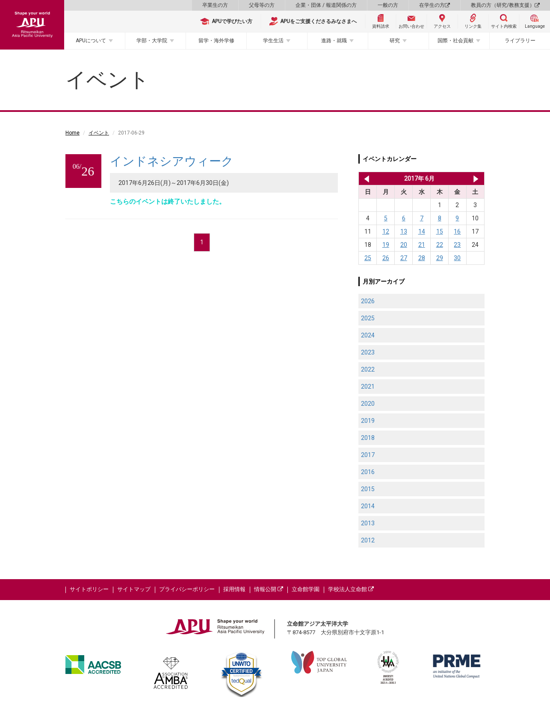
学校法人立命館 (351, 589)
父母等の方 (262, 5)
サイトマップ (134, 589)
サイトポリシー (89, 589)
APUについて (91, 41)
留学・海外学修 (216, 41)
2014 (368, 506)
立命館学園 (305, 589)
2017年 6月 (419, 178)
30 (457, 258)
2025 (368, 318)
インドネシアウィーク (172, 161)
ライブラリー (520, 41)
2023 (368, 352)
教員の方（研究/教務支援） (505, 5)
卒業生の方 (215, 5)
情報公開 (268, 589)
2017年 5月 (365, 178)
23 (457, 244)
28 (421, 258)
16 (457, 231)
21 (421, 244)
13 (403, 231)
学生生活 (273, 41)
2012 (368, 540)
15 (439, 231)
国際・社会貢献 (455, 41)
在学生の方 (434, 5)
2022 (368, 369)
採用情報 (234, 589)
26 (385, 258)
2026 (368, 301)
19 (385, 244)
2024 (368, 335)
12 (385, 231)
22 (439, 244)
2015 (368, 489)
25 (367, 258)
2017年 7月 (475, 178)
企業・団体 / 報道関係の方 (326, 5)
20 (403, 244)
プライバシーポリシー (187, 589)
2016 (368, 472)
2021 (368, 386)
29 (439, 258)
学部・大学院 (151, 41)
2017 (368, 454)
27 (403, 258)
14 (421, 231)
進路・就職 (334, 41)
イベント (99, 133)
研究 (395, 41)
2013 (368, 523)
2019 (368, 420)
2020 (368, 403)
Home (72, 133)
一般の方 (388, 5)
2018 (368, 437)
